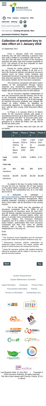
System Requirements (22, 276)
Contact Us (24, 18)
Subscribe (5, 22)
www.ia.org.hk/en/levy (11, 197)
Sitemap (14, 22)
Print (9, 18)
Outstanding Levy (33, 293)
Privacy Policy (37, 285)
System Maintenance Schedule (23, 280)
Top (39, 264)
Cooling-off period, (21, 31)
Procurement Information (17, 289)
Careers (16, 18)
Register (24, 34)
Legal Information (8, 285)
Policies (34, 289)
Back (7, 264)
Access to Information (14, 293)
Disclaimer (23, 285)
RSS (32, 18)
